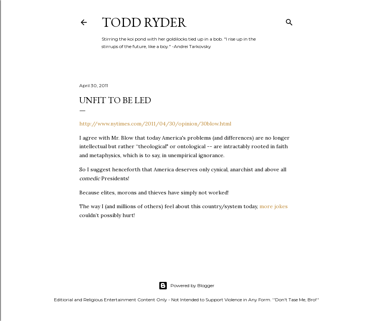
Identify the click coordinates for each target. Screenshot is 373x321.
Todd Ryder (144, 22)
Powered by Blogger (186, 285)
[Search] (289, 20)
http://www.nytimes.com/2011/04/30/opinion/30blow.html (155, 123)
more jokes (273, 206)
